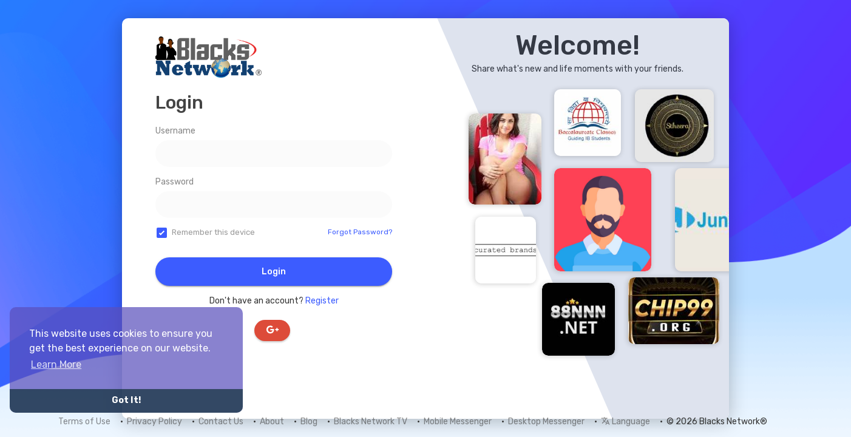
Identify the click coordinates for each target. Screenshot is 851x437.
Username (175, 131)
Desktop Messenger (546, 421)
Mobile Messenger (458, 421)
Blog (308, 421)
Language (625, 421)
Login (274, 271)
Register (322, 301)
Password (174, 182)
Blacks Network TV (370, 421)
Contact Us (220, 421)
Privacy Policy (154, 421)
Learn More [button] (56, 364)
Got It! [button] (126, 400)
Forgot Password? (360, 232)
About (272, 421)
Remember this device (213, 232)
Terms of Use (84, 421)
